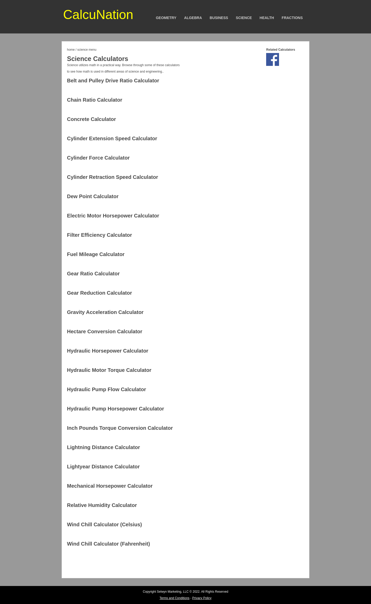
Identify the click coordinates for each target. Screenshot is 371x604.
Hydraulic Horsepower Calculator (107, 351)
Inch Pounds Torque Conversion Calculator (120, 428)
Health (267, 18)
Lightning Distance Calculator (103, 447)
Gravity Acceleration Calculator (105, 312)
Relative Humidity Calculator (102, 505)
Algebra (193, 18)
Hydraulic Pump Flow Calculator (106, 389)
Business (219, 18)
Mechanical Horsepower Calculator (110, 486)
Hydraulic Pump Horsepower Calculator (115, 409)
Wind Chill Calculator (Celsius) (104, 524)
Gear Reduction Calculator (99, 293)
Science (244, 18)
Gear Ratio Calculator (93, 273)
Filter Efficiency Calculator (99, 235)
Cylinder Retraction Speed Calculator (112, 177)
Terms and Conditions (174, 598)
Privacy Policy (202, 598)
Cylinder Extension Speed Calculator (112, 138)
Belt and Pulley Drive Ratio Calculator (113, 80)
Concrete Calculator (91, 119)
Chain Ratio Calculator (94, 100)
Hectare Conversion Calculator (104, 331)
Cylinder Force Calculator (98, 158)
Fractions (292, 18)
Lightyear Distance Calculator (103, 466)
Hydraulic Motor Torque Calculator (109, 370)
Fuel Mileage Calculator (95, 254)
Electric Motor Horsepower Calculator (113, 215)
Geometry (166, 18)
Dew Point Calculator (93, 196)
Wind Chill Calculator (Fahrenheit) (108, 544)
